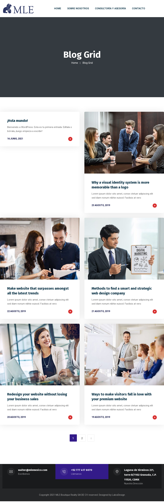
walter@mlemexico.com (32, 472)
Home (74, 62)
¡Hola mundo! (17, 122)
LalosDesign (118, 497)
